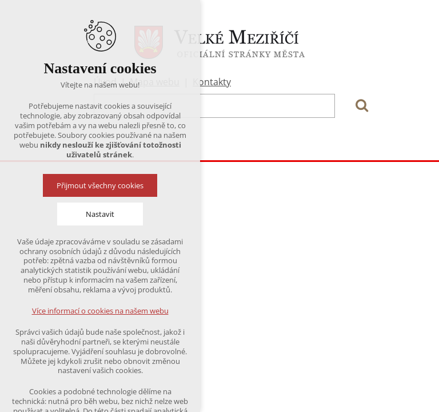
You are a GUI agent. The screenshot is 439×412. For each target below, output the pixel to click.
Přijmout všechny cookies (100, 185)
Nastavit (100, 214)
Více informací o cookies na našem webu (100, 311)
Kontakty (212, 82)
